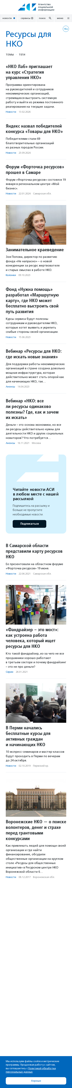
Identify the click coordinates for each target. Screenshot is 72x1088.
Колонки (11, 275)
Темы (10, 54)
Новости (11, 111)
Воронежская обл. (44, 877)
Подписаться (29, 524)
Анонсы (10, 386)
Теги (22, 54)
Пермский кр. (41, 765)
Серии (9, 671)
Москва (36, 443)
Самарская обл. (42, 193)
